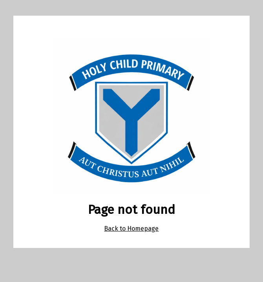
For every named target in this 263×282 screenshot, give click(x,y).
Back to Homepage (131, 228)
